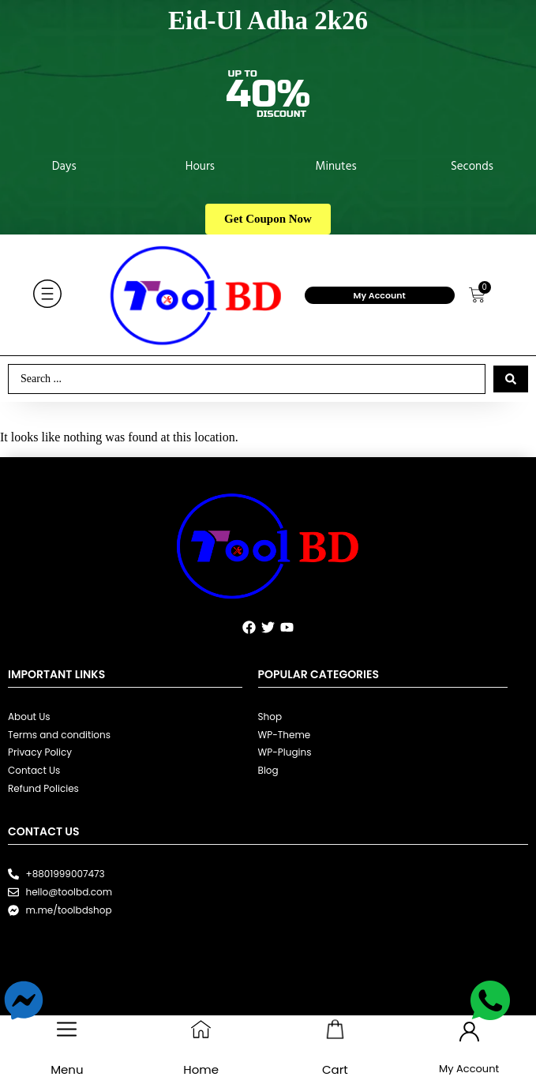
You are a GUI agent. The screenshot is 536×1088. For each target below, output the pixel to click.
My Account (380, 295)
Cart (335, 1069)
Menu (67, 1069)
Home (201, 1069)
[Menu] (67, 1029)
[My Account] (469, 1031)
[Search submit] (510, 379)
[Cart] (335, 1029)
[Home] (201, 1029)
